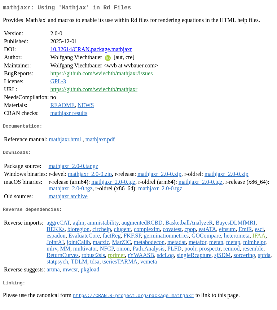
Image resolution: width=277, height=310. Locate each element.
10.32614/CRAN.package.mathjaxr (91, 51)
